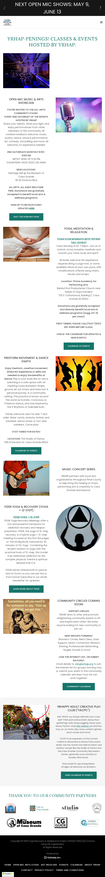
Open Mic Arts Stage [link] (26, 864)
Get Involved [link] (49, 864)
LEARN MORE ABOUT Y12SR (26, 589)
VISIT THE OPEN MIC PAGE (26, 216)
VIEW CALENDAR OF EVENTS (79, 775)
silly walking (82, 726)
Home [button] (8, 864)
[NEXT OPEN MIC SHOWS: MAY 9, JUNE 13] (52, 8)
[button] (101, 22)
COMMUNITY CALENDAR (79, 686)
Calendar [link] (76, 864)
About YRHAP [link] (92, 864)
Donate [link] (63, 864)
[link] (7, 22)
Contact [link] (27, 870)
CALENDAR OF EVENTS (79, 346)
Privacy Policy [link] (44, 870)
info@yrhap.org (84, 664)
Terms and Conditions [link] (70, 870)
